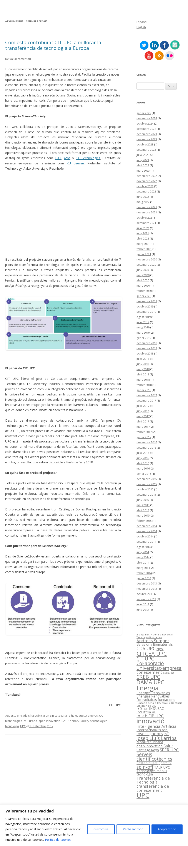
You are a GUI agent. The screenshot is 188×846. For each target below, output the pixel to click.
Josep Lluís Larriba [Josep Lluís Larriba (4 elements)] (156, 738)
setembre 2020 (146, 265)
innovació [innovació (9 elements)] (150, 721)
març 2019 (143, 332)
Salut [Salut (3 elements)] (168, 745)
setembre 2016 (146, 447)
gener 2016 (143, 474)
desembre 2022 (146, 176)
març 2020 (143, 285)
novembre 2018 (146, 348)
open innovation (49, 721)
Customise (100, 829)
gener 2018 (143, 390)
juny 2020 (142, 270)
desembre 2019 (146, 301)
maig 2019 (143, 327)
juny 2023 (142, 160)
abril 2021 (142, 238)
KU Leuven (75, 163)
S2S (64, 721)
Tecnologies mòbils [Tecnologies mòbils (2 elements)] (151, 770)
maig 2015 (143, 505)
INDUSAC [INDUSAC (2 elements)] (156, 708)
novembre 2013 (146, 589)
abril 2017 (142, 421)
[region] (94, 825)
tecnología (12, 726)
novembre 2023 (146, 139)
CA (96, 716)
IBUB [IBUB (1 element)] (145, 709)
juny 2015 (142, 500)
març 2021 (143, 244)
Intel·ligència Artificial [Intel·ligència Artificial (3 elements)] (157, 726)
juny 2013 (142, 609)
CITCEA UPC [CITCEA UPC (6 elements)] (151, 653)
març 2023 (143, 170)
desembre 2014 (146, 526)
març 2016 (143, 468)
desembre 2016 (146, 442)
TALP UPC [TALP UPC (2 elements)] (162, 767)
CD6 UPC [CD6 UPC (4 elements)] (146, 648)
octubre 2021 (144, 218)
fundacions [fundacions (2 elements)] (166, 699)
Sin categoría (58, 716)
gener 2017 (143, 437)
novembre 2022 (146, 181)
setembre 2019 (146, 312)
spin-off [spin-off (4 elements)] (144, 767)
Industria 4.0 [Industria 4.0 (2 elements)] (146, 712)
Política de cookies (58, 840)
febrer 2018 (144, 385)
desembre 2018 (146, 343)
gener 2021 (143, 254)
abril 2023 (142, 165)
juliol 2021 (142, 228)
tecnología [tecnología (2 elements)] (144, 774)
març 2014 (143, 568)
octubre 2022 (144, 186)
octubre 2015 (144, 489)
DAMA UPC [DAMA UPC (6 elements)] (150, 682)
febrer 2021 (144, 249)
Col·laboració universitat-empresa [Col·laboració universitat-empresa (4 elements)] (158, 665)
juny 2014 (142, 552)
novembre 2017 (146, 395)
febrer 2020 (144, 291)
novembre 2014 (146, 531)
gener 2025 (143, 113)
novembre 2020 (146, 259)
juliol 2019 (142, 322)
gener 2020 (143, 296)
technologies (98, 721)
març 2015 (143, 515)
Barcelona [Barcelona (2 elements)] (144, 644)
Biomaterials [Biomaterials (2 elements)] (163, 644)
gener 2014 (143, 578)
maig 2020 (143, 275)
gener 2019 (143, 338)
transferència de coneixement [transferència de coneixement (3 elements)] (152, 788)
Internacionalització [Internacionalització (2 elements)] (152, 730)
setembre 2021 (146, 223)
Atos (67, 158)
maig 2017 (143, 416)
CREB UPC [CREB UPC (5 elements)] (148, 676)
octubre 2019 (144, 306)
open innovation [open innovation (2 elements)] (149, 746)
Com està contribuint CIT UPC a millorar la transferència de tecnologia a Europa (53, 45)
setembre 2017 (146, 400)
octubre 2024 (144, 123)
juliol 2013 (142, 604)
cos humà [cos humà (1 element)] (168, 672)
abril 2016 (142, 463)
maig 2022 (143, 202)
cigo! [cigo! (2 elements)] (159, 649)
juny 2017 (142, 411)
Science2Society (78, 721)
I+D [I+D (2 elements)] (139, 708)
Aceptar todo (167, 829)
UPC (23, 726)
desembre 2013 (146, 583)
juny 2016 (142, 458)
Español (141, 22)
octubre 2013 (144, 594)
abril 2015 (142, 510)
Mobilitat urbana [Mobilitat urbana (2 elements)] (149, 742)
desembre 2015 (146, 479)
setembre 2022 (146, 191)
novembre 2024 (146, 118)
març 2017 (143, 427)
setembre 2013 (146, 599)
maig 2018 (143, 369)
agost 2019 (143, 317)
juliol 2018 (142, 359)
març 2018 (143, 380)
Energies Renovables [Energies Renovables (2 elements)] (153, 693)
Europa (32, 721)
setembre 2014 (146, 542)
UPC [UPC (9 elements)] (142, 795)
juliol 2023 (142, 155)
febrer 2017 (144, 432)
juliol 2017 (142, 406)
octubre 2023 (144, 144)
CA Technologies (88, 158)
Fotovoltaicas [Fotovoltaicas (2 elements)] (146, 699)
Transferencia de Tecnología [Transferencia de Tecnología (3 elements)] (153, 780)
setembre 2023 (146, 150)
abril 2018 (142, 374)
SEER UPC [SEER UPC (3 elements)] (169, 749)
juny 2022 (142, 197)
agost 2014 (143, 547)
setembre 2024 (146, 129)
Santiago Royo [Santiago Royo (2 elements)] (147, 750)
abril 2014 (142, 562)
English (141, 27)
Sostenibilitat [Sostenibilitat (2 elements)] (147, 762)
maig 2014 (143, 557)
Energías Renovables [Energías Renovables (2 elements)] (153, 696)
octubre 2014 (144, 536)
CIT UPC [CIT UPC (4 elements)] (145, 658)
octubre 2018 (144, 353)
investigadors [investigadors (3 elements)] (149, 733)
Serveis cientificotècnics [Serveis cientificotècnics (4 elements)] (154, 756)
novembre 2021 (146, 212)
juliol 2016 (142, 453)
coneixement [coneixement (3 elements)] (149, 672)
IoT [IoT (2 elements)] (166, 733)
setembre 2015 (146, 494)
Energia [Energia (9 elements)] (147, 688)
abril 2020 (142, 280)
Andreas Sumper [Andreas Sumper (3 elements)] (152, 640)
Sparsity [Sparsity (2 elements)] (164, 762)
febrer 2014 (144, 573)
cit (24, 721)
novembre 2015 (146, 484)
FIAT (58, 158)
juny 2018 (142, 364)
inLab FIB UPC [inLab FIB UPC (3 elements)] (150, 715)
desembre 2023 (146, 134)
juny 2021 (142, 233)
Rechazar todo (133, 829)
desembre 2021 (146, 207)
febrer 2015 (144, 521)
